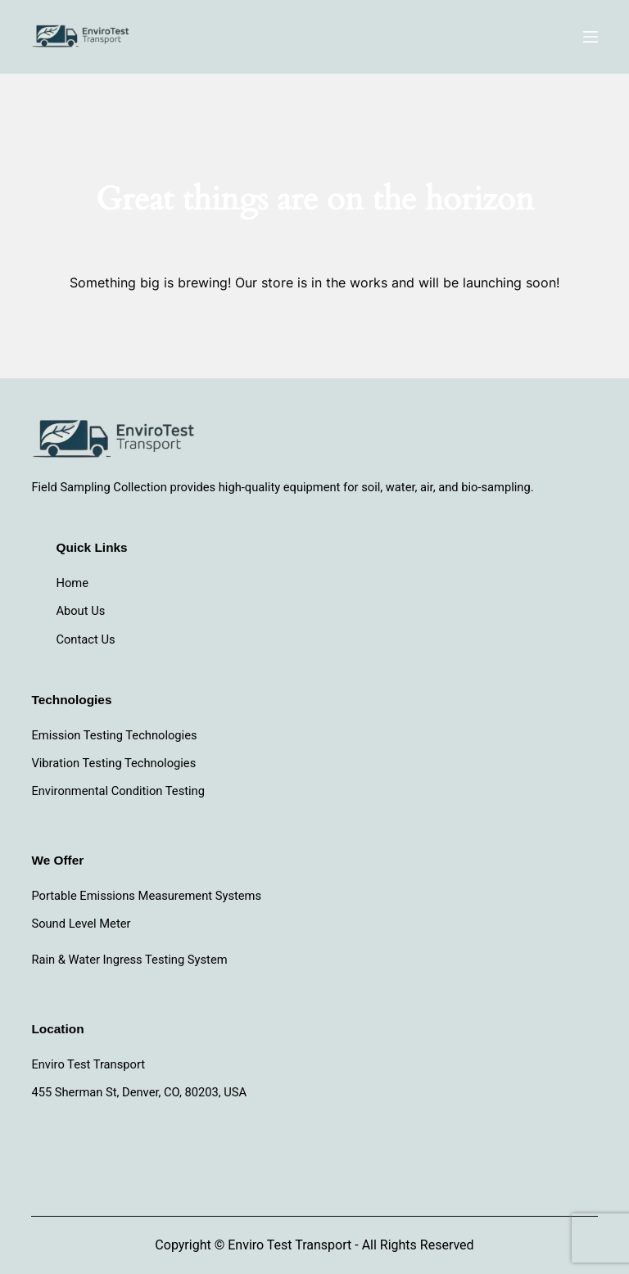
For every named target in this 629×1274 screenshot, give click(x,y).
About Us (80, 610)
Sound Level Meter (80, 923)
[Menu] (590, 36)
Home (72, 583)
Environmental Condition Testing (118, 791)
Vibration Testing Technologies (113, 763)
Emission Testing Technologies (114, 735)
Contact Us (85, 639)
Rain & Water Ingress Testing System (129, 959)
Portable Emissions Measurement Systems (146, 895)
